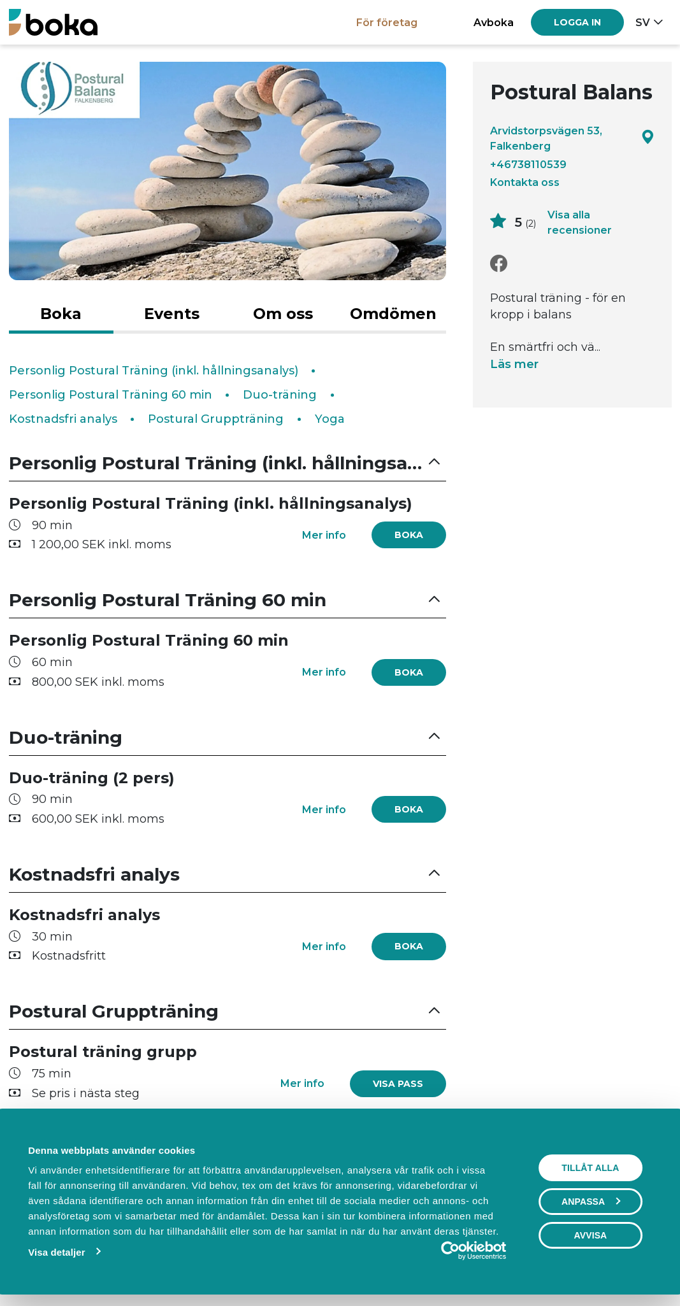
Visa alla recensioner (579, 222)
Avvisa (590, 1235)
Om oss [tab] (283, 313)
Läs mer (514, 364)
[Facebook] (498, 264)
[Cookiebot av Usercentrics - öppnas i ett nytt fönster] (450, 1250)
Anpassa (590, 1201)
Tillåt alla (590, 1168)
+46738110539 (528, 164)
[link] (398, 1083)
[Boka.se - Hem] (53, 22)
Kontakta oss (525, 182)
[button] (227, 463)
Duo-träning (280, 395)
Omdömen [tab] (393, 313)
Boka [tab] (61, 313)
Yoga (330, 419)
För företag (386, 22)
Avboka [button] (494, 22)
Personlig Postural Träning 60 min (110, 395)
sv (642, 22)
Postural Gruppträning (216, 419)
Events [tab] (171, 313)
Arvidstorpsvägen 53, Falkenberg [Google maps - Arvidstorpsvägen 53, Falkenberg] (572, 138)
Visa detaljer (56, 1252)
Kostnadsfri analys (63, 419)
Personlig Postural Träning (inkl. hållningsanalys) (153, 371)
